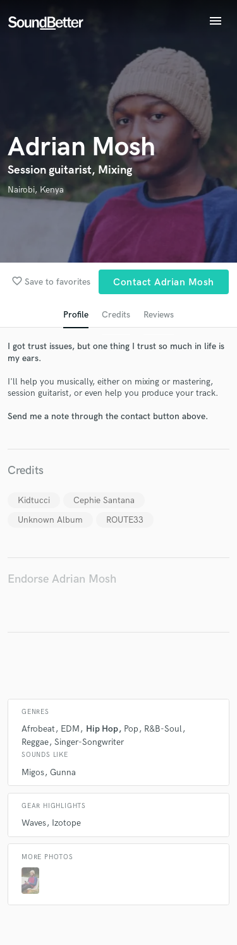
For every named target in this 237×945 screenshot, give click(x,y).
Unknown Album (50, 519)
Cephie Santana (104, 500)
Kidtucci (34, 500)
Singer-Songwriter (89, 742)
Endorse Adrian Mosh (62, 579)
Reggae (35, 742)
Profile (75, 314)
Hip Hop (102, 728)
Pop (131, 728)
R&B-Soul (163, 728)
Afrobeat (38, 728)
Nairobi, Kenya (36, 189)
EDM (70, 728)
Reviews (158, 314)
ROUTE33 (124, 519)
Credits (116, 314)
